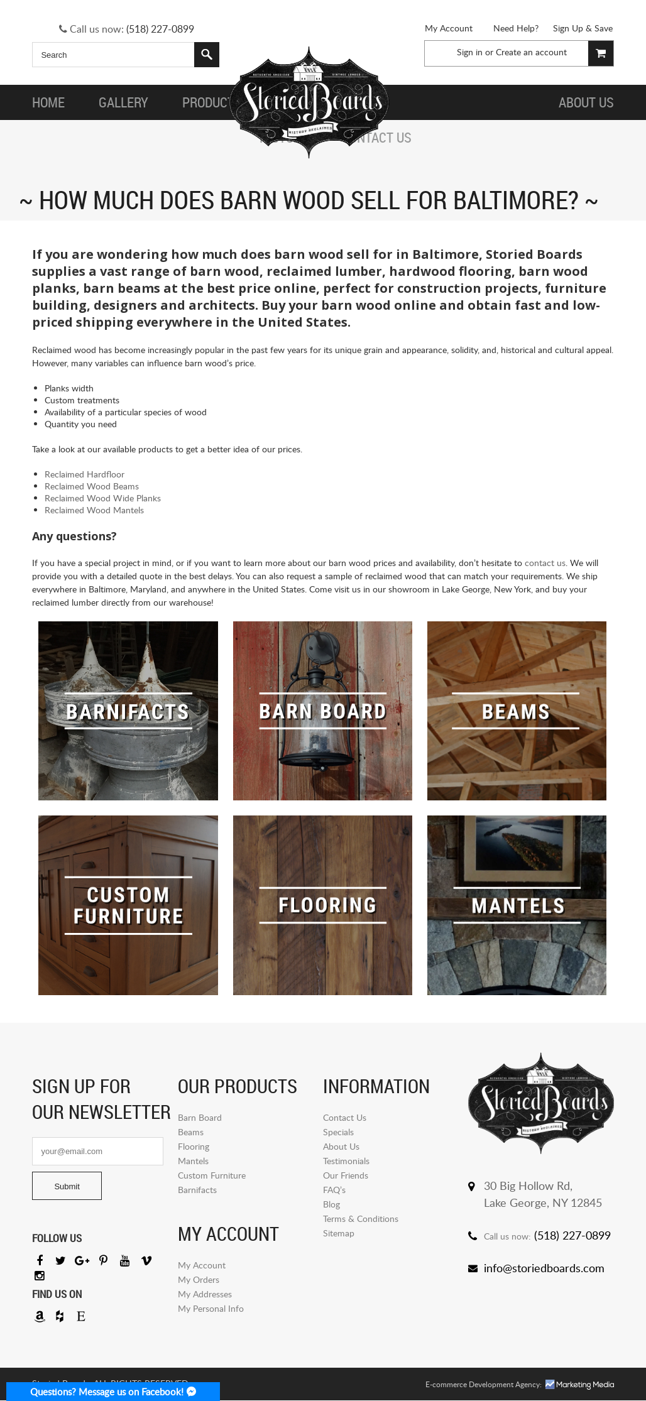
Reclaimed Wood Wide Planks (103, 498)
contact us (545, 563)
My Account (449, 28)
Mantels (193, 1161)
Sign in (470, 52)
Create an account (531, 52)
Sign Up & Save (583, 28)
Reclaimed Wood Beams (92, 486)
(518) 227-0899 (160, 29)
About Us (341, 1146)
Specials (338, 1132)
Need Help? (516, 28)
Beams (191, 1132)
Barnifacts (197, 1190)
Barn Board (200, 1117)
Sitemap (338, 1233)
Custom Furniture (212, 1175)
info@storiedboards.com (544, 1267)
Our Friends (345, 1175)
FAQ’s (334, 1190)
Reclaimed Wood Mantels (94, 510)
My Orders (198, 1279)
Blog (331, 1204)
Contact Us (344, 1117)
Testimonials (346, 1161)
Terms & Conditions (360, 1218)
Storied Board (309, 102)
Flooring (193, 1146)
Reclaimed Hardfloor (84, 474)
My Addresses (205, 1294)
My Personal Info (211, 1308)
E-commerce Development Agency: (483, 1385)
